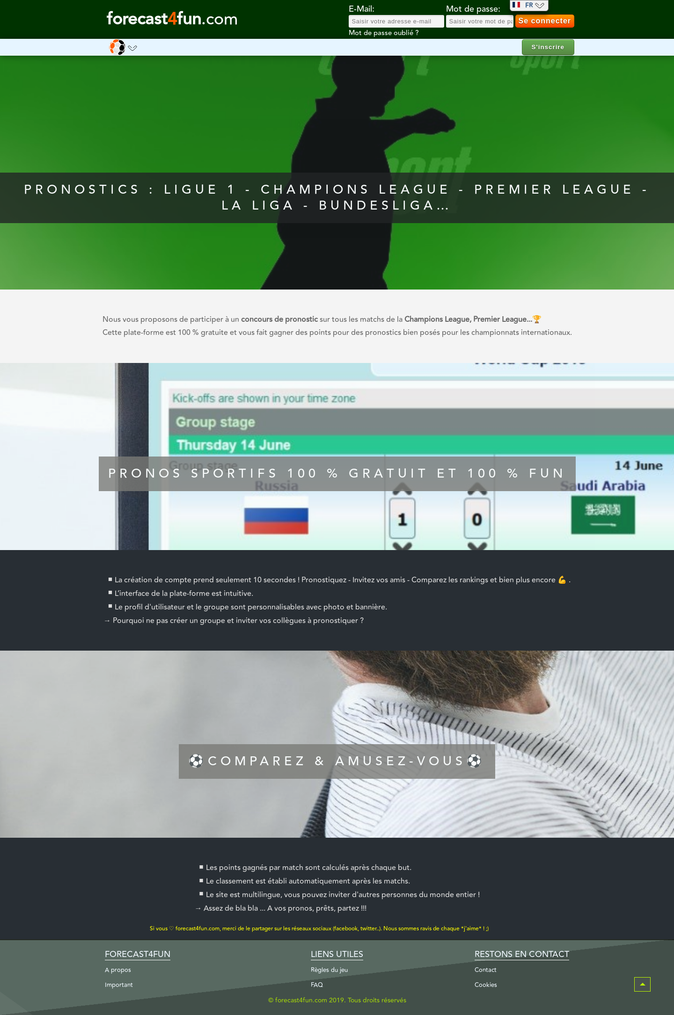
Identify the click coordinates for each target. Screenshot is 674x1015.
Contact (486, 970)
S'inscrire (548, 47)
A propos (118, 970)
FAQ (317, 985)
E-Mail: (361, 9)
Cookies (486, 985)
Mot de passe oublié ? (383, 33)
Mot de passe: (473, 9)
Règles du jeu (329, 970)
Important (119, 985)
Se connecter (545, 21)
